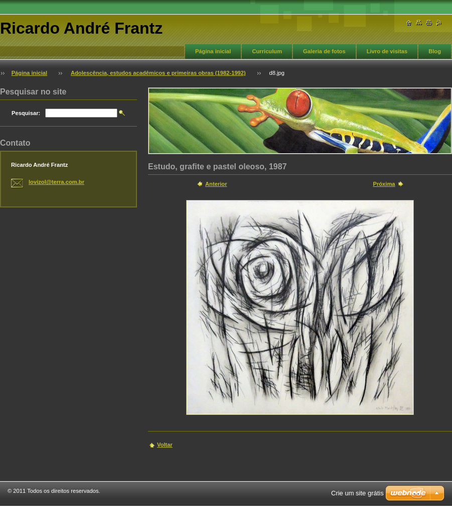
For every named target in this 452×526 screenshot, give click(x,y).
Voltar (165, 445)
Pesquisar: (26, 113)
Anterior (216, 184)
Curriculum (267, 51)
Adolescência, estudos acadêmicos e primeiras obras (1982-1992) (158, 73)
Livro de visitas (387, 51)
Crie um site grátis (357, 493)
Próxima (384, 184)
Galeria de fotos (324, 51)
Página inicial (213, 51)
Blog (434, 51)
